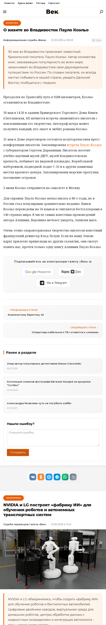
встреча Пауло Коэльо (84, 145)
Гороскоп (54, 3)
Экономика (13, 498)
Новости (9, 3)
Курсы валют (25, 3)
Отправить (18, 452)
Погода (40, 3)
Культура (12, 23)
